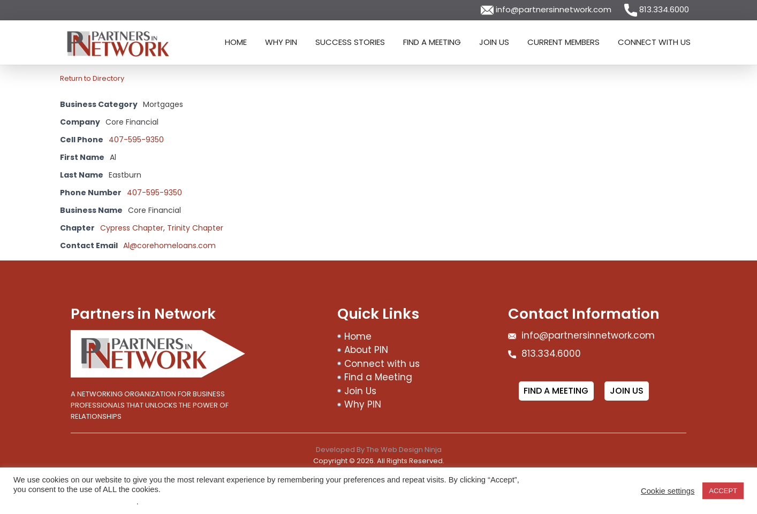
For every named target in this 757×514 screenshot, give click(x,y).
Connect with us (654, 42)
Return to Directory (92, 78)
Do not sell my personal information (75, 501)
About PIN (366, 349)
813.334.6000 (656, 9)
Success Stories (350, 42)
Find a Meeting (432, 42)
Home (236, 42)
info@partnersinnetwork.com (547, 9)
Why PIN (281, 42)
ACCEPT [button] (723, 491)
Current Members (563, 42)
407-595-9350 (136, 139)
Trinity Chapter (195, 228)
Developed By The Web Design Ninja (379, 449)
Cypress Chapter (131, 228)
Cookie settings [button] (667, 491)
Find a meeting (556, 391)
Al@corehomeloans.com (169, 245)
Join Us (494, 42)
